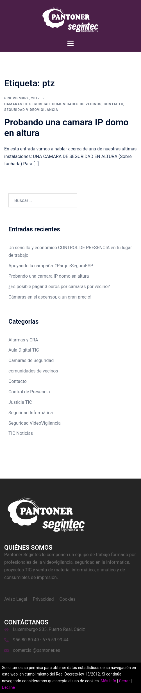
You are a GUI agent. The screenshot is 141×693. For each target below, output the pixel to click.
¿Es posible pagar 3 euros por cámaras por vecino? (59, 286)
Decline (8, 687)
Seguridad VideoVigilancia (31, 110)
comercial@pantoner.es (36, 650)
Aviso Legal (15, 599)
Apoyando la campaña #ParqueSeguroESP (50, 265)
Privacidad (43, 599)
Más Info (108, 681)
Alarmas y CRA (23, 340)
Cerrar (124, 681)
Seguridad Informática (30, 412)
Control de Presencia (29, 391)
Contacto (113, 104)
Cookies (68, 599)
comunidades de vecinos (77, 104)
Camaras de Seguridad (27, 104)
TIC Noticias (20, 433)
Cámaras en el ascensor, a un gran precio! (49, 297)
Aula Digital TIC (23, 350)
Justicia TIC (20, 402)
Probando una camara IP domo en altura (48, 276)
